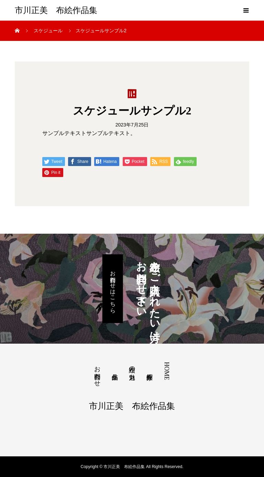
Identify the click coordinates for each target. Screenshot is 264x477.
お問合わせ (97, 373)
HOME (166, 371)
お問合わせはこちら (113, 288)
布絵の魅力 (132, 365)
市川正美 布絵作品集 (56, 10)
